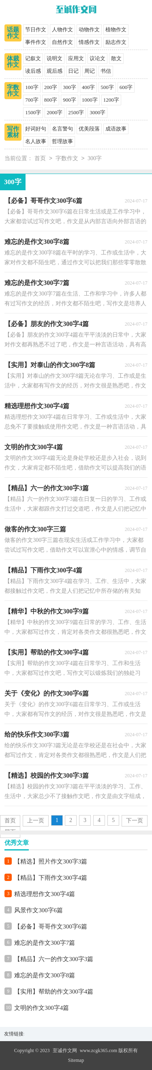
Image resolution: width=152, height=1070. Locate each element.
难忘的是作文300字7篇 (44, 943)
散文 (116, 58)
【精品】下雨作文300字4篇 (50, 877)
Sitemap (76, 1060)
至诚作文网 (65, 1050)
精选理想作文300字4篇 (44, 894)
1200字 (111, 100)
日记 (73, 71)
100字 (32, 87)
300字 (69, 87)
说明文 (54, 58)
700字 (32, 100)
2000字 (54, 112)
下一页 (134, 821)
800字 (51, 100)
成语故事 (115, 129)
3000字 (97, 112)
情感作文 (89, 42)
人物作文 (62, 29)
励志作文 (115, 42)
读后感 (33, 71)
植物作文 (115, 29)
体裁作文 (13, 61)
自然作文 (62, 42)
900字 (69, 100)
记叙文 (33, 58)
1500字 (33, 112)
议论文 (97, 58)
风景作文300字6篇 (38, 910)
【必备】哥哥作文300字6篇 (50, 926)
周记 (89, 71)
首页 (40, 159)
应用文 (76, 58)
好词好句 (35, 129)
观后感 (54, 71)
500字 (107, 87)
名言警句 (62, 129)
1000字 (90, 100)
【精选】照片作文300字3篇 (50, 861)
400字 (88, 87)
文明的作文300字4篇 (41, 1008)
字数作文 (13, 90)
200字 (51, 87)
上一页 (35, 821)
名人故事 (35, 141)
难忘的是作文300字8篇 (44, 975)
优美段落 (89, 129)
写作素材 (13, 132)
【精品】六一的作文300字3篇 (53, 959)
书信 (106, 71)
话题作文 (13, 32)
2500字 (76, 112)
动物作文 (89, 29)
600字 (126, 87)
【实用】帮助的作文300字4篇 (53, 991)
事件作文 (35, 42)
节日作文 (35, 29)
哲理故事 (62, 141)
